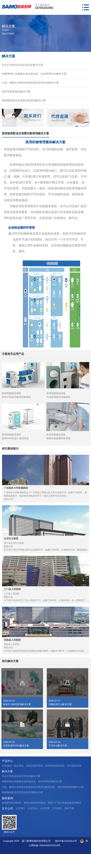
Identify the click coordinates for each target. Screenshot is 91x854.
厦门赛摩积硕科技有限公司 (36, 841)
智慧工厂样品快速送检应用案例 (64, 802)
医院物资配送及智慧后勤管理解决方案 (24, 100)
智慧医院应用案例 (11, 802)
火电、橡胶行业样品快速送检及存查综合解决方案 (30, 82)
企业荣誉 (45, 808)
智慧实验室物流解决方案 (16, 91)
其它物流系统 (74, 765)
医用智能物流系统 (55, 765)
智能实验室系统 (34, 765)
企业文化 (33, 808)
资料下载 (69, 808)
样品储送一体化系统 (12, 765)
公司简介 (20, 808)
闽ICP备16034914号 (66, 841)
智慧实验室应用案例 (34, 802)
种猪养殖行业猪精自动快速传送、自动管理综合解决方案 (34, 73)
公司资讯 (57, 808)
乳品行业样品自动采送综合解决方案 (22, 64)
